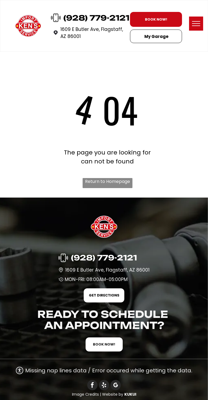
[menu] (196, 24)
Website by (112, 394)
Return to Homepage (107, 181)
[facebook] (92, 386)
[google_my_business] (115, 386)
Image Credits (85, 394)
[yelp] (104, 386)
